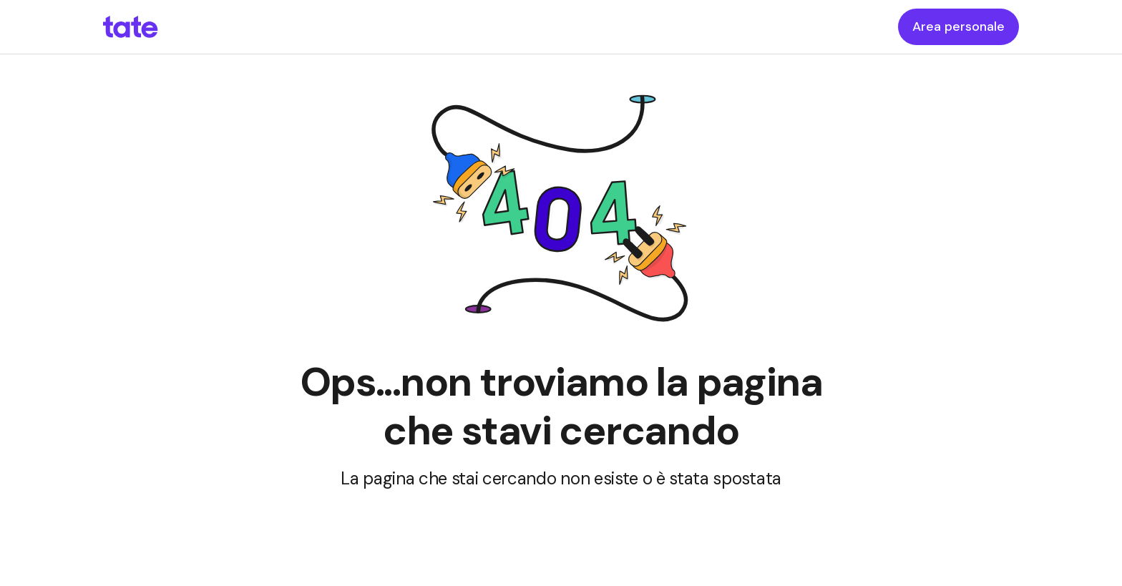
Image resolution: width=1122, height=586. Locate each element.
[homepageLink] (130, 27)
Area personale (958, 26)
